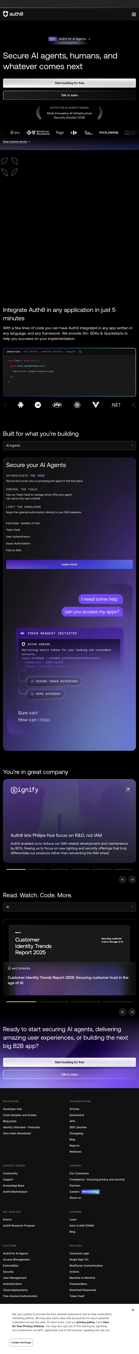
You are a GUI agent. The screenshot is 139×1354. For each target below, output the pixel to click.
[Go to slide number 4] (80, 869)
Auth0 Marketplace (15, 1191)
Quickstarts (77, 1115)
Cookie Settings (21, 1342)
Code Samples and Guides (20, 1115)
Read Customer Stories (15, 141)
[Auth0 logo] (67, 14)
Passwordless (78, 1284)
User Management (14, 1277)
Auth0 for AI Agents (15, 1253)
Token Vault (77, 1296)
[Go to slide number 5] (101, 869)
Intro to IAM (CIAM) (82, 1225)
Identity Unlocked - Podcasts (21, 1127)
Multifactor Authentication (86, 1265)
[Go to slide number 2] (37, 869)
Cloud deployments (15, 1290)
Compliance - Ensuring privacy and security (97, 1179)
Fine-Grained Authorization (20, 1296)
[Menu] (134, 14)
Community (10, 1173)
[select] (69, 445)
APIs (72, 1121)
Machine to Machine (82, 1277)
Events (7, 1219)
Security (8, 1271)
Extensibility (10, 1265)
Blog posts (10, 1121)
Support (8, 1179)
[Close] (133, 1310)
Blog (72, 1139)
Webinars (76, 1151)
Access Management (16, 1259)
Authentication (12, 1284)
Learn (73, 1219)
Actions (74, 1271)
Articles (74, 1109)
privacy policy (85, 1322)
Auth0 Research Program (19, 1225)
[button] (69, 83)
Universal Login (79, 1253)
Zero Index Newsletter (17, 1133)
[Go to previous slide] (122, 879)
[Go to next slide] (132, 879)
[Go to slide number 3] (58, 869)
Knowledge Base (13, 1185)
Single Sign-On (79, 1259)
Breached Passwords (83, 1290)
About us (75, 1197)
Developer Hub (12, 1109)
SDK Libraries (78, 1127)
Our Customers (79, 1173)
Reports (75, 1145)
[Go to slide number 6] (123, 869)
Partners (75, 1185)
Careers (85, 1192)
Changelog (76, 1133)
